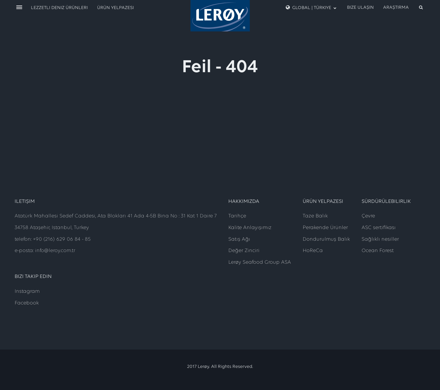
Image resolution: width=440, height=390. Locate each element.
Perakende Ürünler (325, 228)
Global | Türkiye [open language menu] (311, 7)
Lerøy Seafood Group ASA (259, 262)
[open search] (403, 7)
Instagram (27, 291)
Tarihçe (237, 216)
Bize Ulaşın (360, 7)
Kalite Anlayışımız (249, 228)
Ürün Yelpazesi (115, 8)
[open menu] (19, 8)
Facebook (27, 303)
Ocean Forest (378, 251)
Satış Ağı (239, 239)
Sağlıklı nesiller (380, 239)
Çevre (368, 216)
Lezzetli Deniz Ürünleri (59, 8)
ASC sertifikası (379, 228)
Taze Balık (315, 216)
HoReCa (313, 251)
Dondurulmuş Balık (326, 239)
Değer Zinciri (244, 251)
